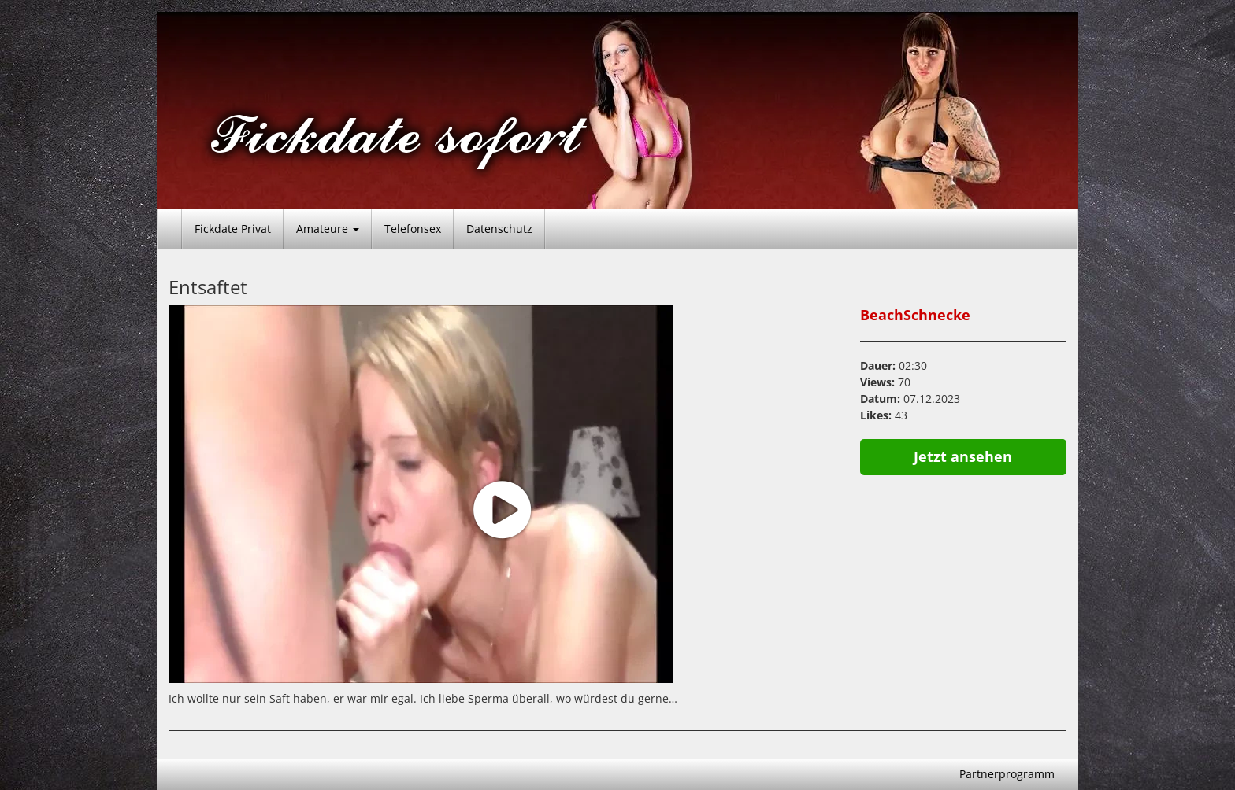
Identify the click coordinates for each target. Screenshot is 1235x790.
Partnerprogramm (1007, 773)
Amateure (327, 228)
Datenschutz (499, 228)
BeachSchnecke (915, 314)
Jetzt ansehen (963, 456)
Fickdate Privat (233, 228)
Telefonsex (412, 228)
